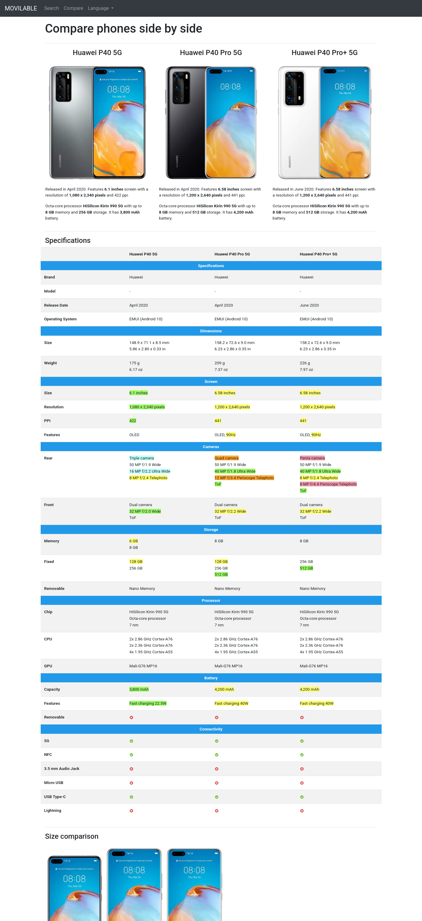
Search (51, 8)
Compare (73, 8)
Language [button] (99, 8)
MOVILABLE (21, 8)
